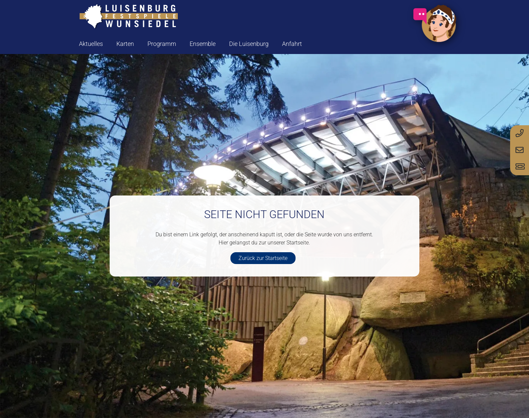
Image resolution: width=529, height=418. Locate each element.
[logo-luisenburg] (128, 16)
